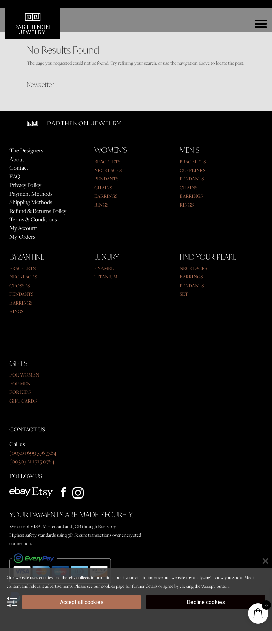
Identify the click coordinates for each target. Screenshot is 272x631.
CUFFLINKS (192, 170)
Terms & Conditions (33, 219)
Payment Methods (31, 193)
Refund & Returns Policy (37, 211)
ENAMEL (104, 268)
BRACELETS (107, 161)
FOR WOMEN (24, 374)
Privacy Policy (25, 185)
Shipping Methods (30, 202)
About (16, 159)
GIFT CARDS (23, 400)
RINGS (101, 204)
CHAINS (103, 187)
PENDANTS (106, 178)
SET (184, 294)
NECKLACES (108, 170)
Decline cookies (206, 602)
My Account (23, 228)
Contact (18, 167)
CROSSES (19, 285)
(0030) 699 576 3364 (32, 452)
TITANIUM (105, 276)
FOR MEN (19, 383)
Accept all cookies (82, 602)
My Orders (22, 236)
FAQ (14, 176)
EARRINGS (105, 196)
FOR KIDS (20, 392)
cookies (108, 586)
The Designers (26, 150)
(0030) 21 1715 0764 (31, 461)
